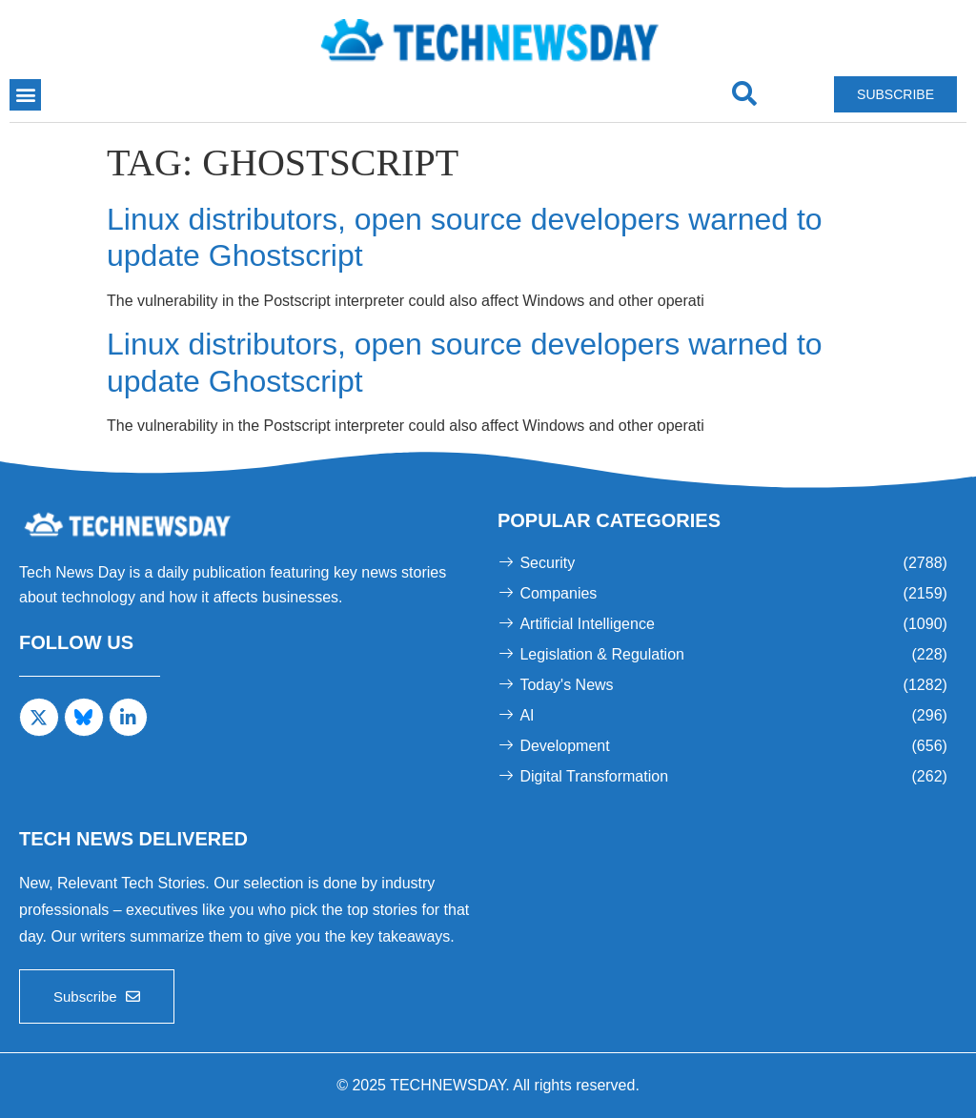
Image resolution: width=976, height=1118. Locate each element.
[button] (25, 95)
